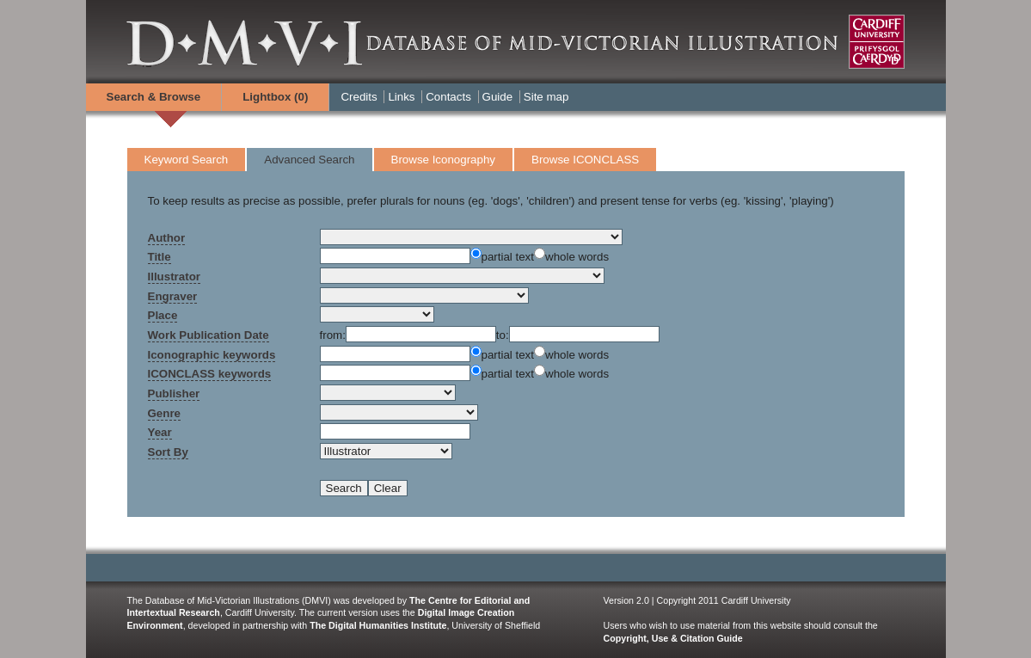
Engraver (173, 296)
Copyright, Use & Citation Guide (673, 638)
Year (160, 432)
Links (401, 96)
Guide (497, 96)
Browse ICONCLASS (585, 159)
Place (163, 315)
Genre (164, 413)
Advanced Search (309, 159)
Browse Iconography (443, 159)
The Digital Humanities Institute (378, 625)
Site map (546, 96)
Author (167, 237)
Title (159, 256)
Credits (359, 96)
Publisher (174, 393)
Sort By (168, 452)
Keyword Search (186, 159)
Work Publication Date (208, 335)
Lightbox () (275, 96)
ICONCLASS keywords (210, 373)
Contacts (448, 96)
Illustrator (174, 276)
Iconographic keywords (212, 354)
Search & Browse (154, 96)
